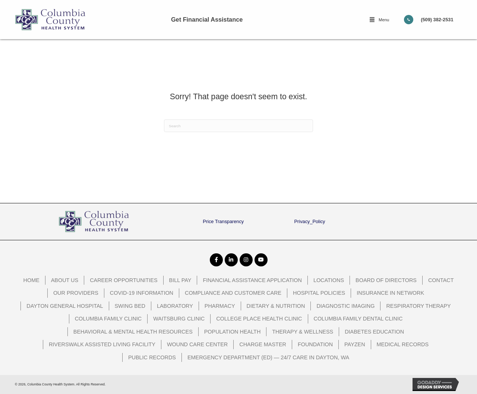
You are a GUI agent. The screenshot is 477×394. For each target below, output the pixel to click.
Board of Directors (386, 280)
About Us (64, 280)
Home (31, 280)
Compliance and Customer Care (233, 293)
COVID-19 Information (141, 293)
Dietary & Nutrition (276, 306)
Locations (328, 280)
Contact (441, 280)
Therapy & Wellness (302, 332)
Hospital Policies (319, 293)
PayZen (354, 344)
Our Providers (75, 293)
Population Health (232, 332)
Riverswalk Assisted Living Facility (102, 344)
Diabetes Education (374, 332)
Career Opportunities (123, 280)
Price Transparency (223, 221)
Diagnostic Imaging (345, 306)
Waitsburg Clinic (179, 319)
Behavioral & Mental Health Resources (133, 332)
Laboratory (175, 306)
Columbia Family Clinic (108, 319)
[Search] (238, 125)
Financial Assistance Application (252, 280)
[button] (379, 19)
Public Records (152, 357)
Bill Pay (180, 280)
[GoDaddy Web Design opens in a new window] (437, 384)
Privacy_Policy (309, 221)
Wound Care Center (197, 344)
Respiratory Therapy (418, 306)
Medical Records (403, 344)
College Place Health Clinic (259, 319)
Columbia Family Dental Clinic (358, 319)
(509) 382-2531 (437, 19)
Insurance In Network (390, 293)
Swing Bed (130, 306)
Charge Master (262, 344)
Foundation (315, 344)
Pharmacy (220, 306)
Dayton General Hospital (64, 306)
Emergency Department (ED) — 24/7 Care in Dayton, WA (268, 357)
